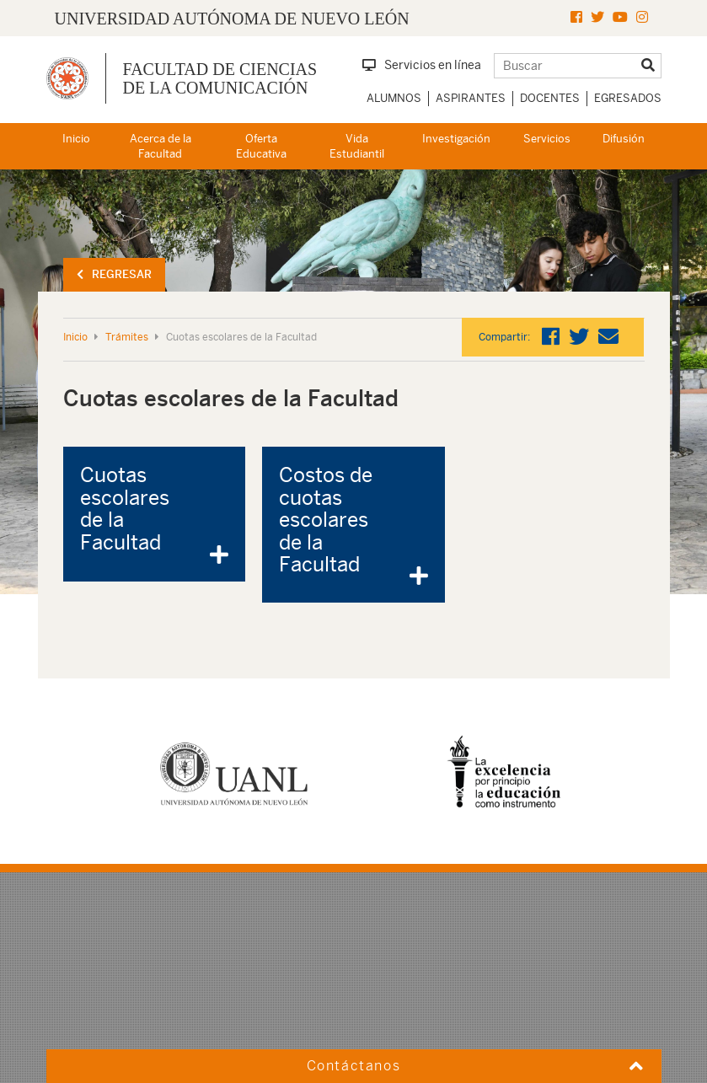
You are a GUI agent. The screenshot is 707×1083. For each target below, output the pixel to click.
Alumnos (394, 98)
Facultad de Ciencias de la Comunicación (220, 78)
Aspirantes (471, 98)
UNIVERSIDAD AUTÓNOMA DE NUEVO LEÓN (232, 18)
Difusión (624, 138)
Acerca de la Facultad (160, 146)
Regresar (114, 274)
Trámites (126, 337)
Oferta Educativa (261, 146)
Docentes (550, 98)
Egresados (627, 98)
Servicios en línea (421, 65)
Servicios (546, 138)
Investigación (456, 138)
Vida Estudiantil (356, 146)
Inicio (76, 138)
